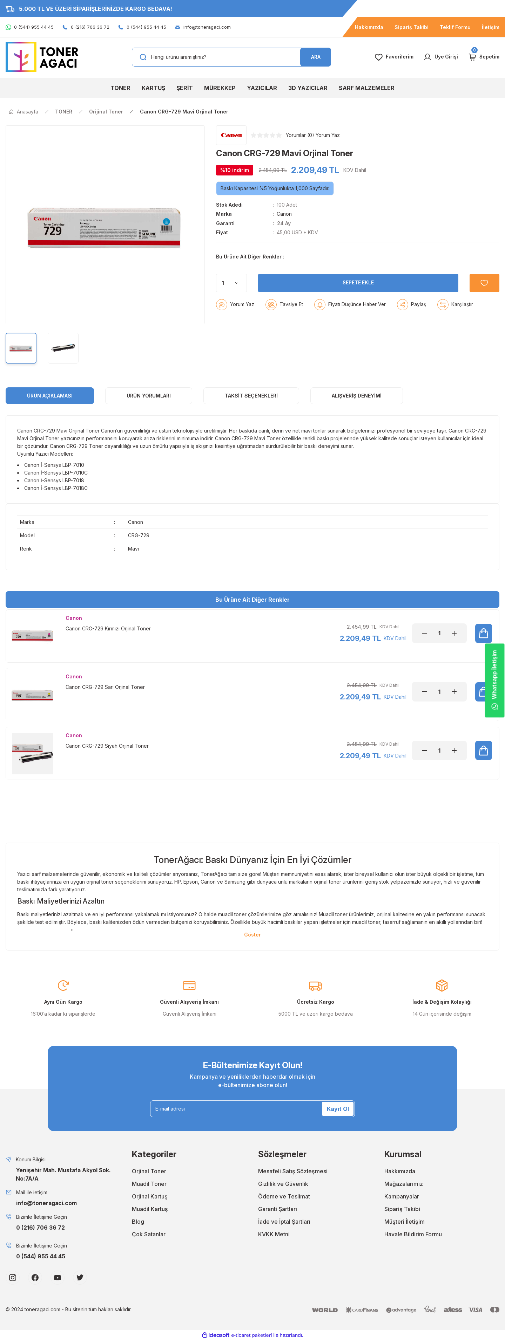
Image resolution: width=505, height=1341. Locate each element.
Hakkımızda (399, 1171)
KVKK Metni (274, 1234)
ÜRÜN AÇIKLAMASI (50, 396)
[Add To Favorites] (484, 300)
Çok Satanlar (149, 1234)
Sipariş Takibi (402, 1209)
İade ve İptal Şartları (284, 1222)
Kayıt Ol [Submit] (338, 1109)
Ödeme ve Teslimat (284, 1197)
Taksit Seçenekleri (251, 396)
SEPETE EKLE (358, 300)
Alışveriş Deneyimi (357, 396)
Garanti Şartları (277, 1209)
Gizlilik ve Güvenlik (283, 1184)
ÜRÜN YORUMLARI (149, 396)
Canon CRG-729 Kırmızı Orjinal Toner (108, 628)
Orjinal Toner (149, 1171)
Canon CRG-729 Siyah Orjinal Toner (107, 746)
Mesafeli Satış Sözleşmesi (293, 1171)
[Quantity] (231, 300)
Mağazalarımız (403, 1184)
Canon (284, 214)
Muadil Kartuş (150, 1209)
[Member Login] (440, 57)
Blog (138, 1222)
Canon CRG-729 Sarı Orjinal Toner (105, 687)
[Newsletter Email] (252, 1109)
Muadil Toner (149, 1184)
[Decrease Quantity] (424, 633)
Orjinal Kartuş (150, 1197)
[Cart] (483, 57)
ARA (316, 57)
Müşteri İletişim (404, 1222)
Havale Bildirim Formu (413, 1234)
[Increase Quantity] (454, 633)
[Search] (231, 57)
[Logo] (42, 56)
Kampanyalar (401, 1197)
